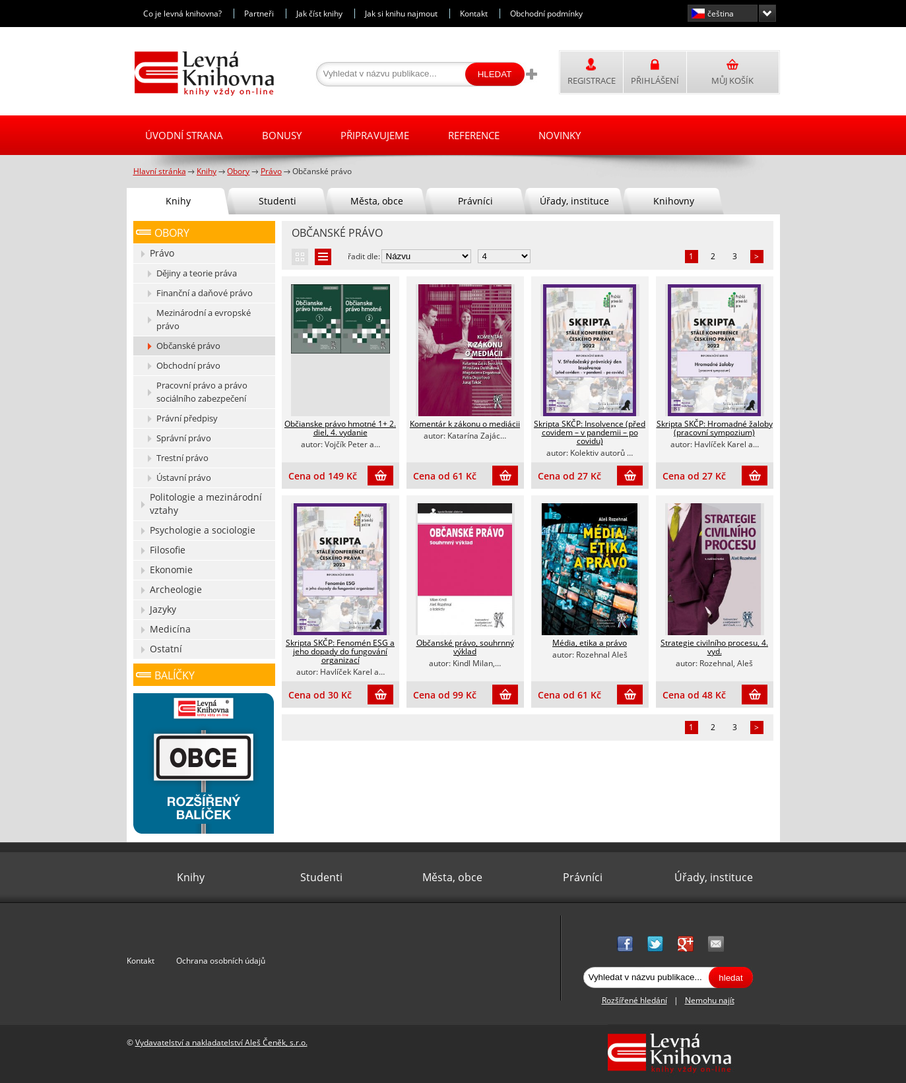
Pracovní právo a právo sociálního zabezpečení (201, 391)
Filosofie (167, 549)
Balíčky (174, 675)
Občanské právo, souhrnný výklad (465, 647)
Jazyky (163, 609)
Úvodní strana (184, 135)
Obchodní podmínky (546, 13)
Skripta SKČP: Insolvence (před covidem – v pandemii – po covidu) (589, 432)
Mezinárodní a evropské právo (203, 319)
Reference (474, 135)
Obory (171, 233)
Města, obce (376, 201)
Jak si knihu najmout (401, 13)
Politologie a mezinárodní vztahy (206, 503)
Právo (162, 253)
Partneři (259, 13)
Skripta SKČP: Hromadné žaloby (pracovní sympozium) (715, 428)
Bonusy (282, 135)
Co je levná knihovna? (182, 13)
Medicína (170, 629)
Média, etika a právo (589, 643)
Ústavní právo (183, 477)
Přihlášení (655, 80)
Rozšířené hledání (634, 1000)
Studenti (277, 201)
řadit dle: (364, 256)
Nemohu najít (709, 1000)
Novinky (559, 135)
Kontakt (474, 13)
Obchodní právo (188, 365)
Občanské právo (188, 346)
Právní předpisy (187, 418)
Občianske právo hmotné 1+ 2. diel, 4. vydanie (340, 428)
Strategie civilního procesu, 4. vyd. (714, 647)
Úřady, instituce (574, 201)
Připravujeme (374, 135)
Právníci (475, 201)
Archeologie (176, 589)
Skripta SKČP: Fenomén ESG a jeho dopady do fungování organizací (340, 651)
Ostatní (166, 648)
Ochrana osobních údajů (220, 961)
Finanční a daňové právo (204, 293)
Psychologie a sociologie (202, 530)
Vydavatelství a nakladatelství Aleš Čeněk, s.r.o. (221, 1042)
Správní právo (183, 438)
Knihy (178, 201)
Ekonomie (171, 569)
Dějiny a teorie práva (196, 273)
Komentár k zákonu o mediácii (465, 424)
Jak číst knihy (319, 13)
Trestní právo (182, 458)
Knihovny (673, 201)
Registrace (591, 80)
